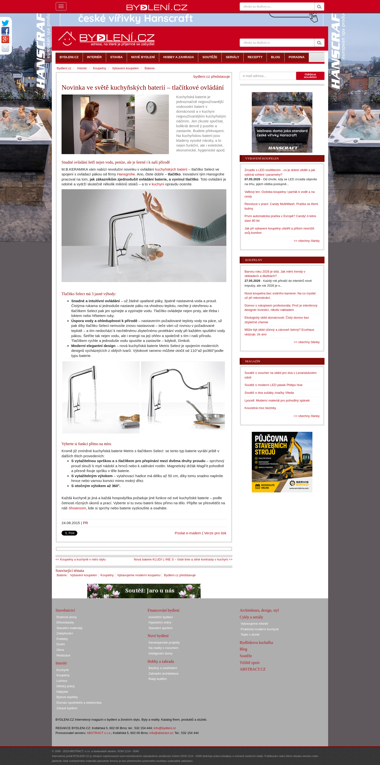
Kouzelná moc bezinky (260, 408)
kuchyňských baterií (171, 169)
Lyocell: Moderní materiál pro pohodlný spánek (277, 400)
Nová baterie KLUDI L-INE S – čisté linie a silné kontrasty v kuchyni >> (183, 559)
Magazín (252, 361)
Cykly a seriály (251, 617)
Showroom (77, 508)
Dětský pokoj (65, 686)
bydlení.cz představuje (211, 76)
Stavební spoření (160, 628)
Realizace (63, 655)
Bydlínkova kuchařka (256, 642)
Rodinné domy (66, 617)
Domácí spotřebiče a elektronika (79, 702)
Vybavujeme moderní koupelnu (138, 575)
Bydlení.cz (64, 68)
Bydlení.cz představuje (180, 575)
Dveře (60, 644)
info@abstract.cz (161, 733)
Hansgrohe (126, 174)
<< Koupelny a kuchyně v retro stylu (80, 559)
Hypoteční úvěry (160, 622)
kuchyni (158, 184)
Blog (243, 649)
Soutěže (246, 656)
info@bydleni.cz (165, 728)
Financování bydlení (163, 610)
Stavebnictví (65, 610)
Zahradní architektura (164, 673)
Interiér (82, 68)
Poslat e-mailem (188, 533)
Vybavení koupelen (83, 575)
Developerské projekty (164, 642)
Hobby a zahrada (161, 661)
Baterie (62, 575)
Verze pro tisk (215, 533)
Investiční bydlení (161, 617)
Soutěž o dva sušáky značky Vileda (269, 392)
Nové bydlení (158, 636)
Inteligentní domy (161, 653)
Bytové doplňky (67, 697)
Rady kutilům (158, 679)
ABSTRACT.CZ (253, 669)
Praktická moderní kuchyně (260, 629)
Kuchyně (62, 670)
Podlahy (62, 639)
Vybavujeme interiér (254, 623)
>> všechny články (307, 241)
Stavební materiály (69, 628)
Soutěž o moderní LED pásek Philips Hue (273, 385)
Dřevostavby (65, 622)
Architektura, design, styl (259, 610)
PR (85, 523)
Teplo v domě (250, 634)
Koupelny (107, 575)
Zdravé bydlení (66, 708)
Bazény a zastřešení (163, 668)
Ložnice (61, 681)
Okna (60, 650)
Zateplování (64, 633)
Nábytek (62, 692)
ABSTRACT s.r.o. (99, 733)
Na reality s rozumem (163, 648)
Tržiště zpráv (250, 663)
